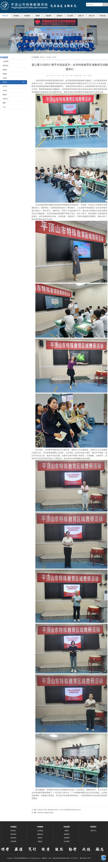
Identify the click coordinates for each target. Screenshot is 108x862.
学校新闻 (27, 15)
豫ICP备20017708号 (85, 858)
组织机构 (13, 834)
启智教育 (59, 15)
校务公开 (92, 15)
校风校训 (13, 838)
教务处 (5, 69)
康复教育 (48, 15)
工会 (4, 107)
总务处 (5, 78)
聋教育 (38, 15)
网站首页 (5, 15)
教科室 (5, 82)
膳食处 (5, 94)
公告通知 (5, 61)
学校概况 (16, 15)
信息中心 (5, 98)
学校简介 (13, 830)
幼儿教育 (70, 15)
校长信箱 (102, 15)
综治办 (5, 90)
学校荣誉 (13, 841)
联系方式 (93, 830)
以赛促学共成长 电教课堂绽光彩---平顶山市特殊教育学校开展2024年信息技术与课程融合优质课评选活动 (59, 809)
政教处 (5, 74)
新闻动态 (5, 65)
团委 (4, 103)
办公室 (5, 86)
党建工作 (81, 15)
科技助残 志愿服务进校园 (45, 812)
